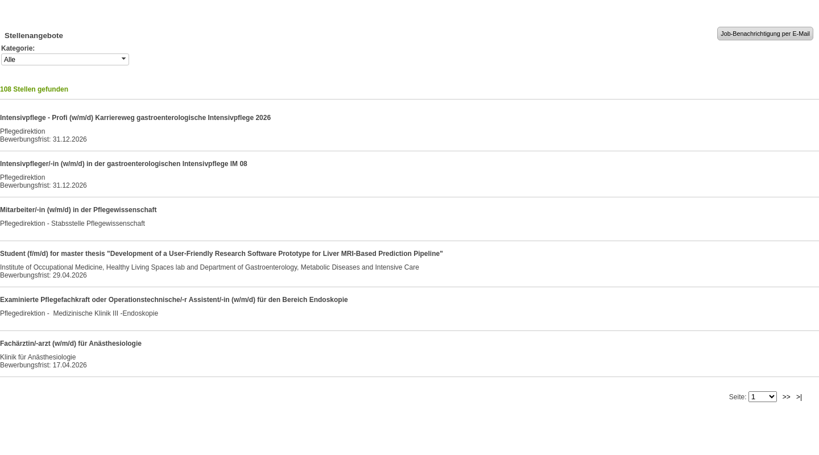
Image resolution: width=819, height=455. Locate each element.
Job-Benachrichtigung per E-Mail (765, 33)
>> (787, 397)
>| (799, 397)
